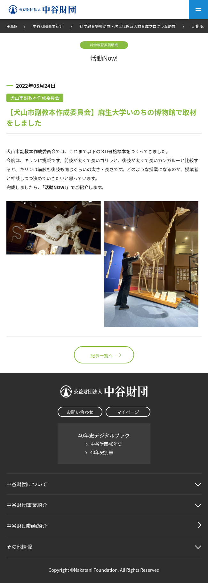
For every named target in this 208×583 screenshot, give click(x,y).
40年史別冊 (101, 452)
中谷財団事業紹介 (48, 26)
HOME (11, 26)
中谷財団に (26, 484)
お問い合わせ (80, 412)
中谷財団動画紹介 (26, 525)
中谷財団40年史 (107, 444)
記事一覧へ (104, 355)
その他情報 (19, 546)
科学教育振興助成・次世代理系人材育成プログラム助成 (128, 26)
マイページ (128, 412)
